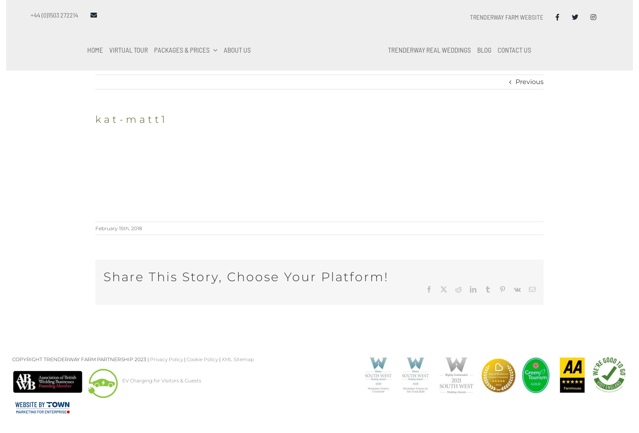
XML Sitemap (238, 359)
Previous (530, 82)
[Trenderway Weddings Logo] (319, 19)
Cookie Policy (202, 359)
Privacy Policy (166, 359)
